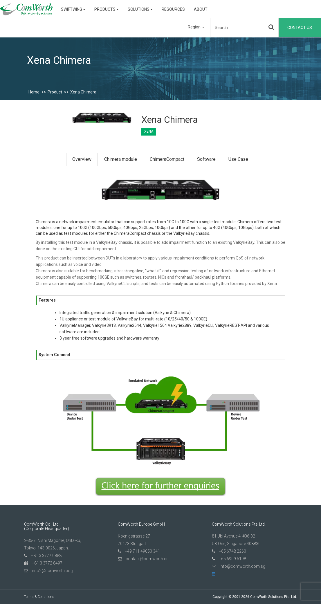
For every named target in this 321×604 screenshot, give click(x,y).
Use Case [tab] (238, 159)
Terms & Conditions (39, 597)
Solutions (140, 9)
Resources (173, 9)
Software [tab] (206, 159)
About (201, 9)
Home (33, 92)
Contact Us (299, 27)
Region (196, 27)
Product (55, 92)
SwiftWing (73, 9)
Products (106, 9)
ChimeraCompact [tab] (167, 159)
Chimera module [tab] (120, 159)
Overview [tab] (81, 159)
